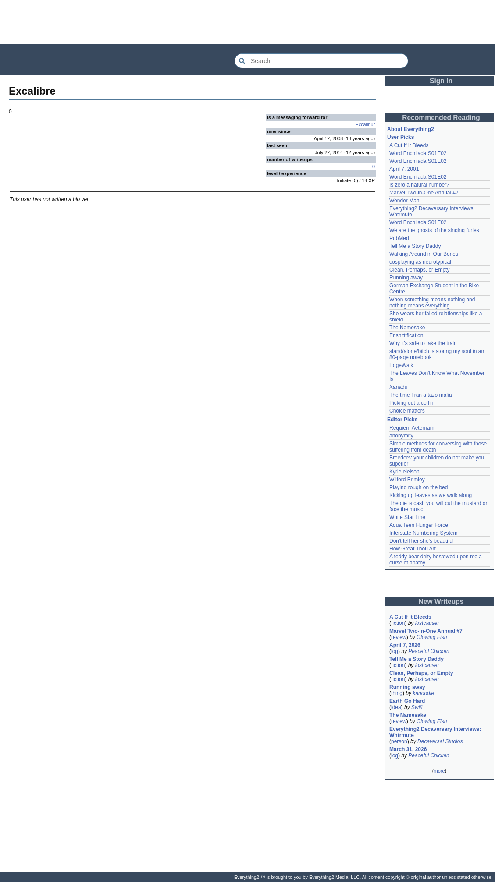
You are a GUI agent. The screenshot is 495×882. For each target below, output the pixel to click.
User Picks (400, 137)
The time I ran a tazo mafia (420, 395)
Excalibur (365, 124)
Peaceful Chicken (428, 651)
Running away (406, 278)
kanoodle (423, 693)
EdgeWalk (401, 365)
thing (396, 693)
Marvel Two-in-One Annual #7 (424, 193)
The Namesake (407, 328)
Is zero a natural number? (419, 185)
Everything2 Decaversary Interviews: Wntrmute (435, 732)
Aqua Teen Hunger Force (418, 525)
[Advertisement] (247, 22)
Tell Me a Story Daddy (415, 246)
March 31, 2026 (408, 749)
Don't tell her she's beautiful (421, 541)
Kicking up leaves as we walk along (430, 495)
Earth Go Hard (407, 701)
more (439, 770)
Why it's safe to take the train (423, 343)
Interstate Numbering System (423, 533)
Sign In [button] (441, 81)
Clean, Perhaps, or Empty (419, 270)
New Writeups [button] (441, 601)
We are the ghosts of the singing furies (434, 230)
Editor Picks (402, 419)
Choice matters (407, 411)
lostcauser (427, 623)
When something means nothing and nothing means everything (432, 302)
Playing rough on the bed (418, 487)
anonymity (401, 436)
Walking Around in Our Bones (423, 254)
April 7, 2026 (404, 645)
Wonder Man (404, 201)
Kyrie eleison (404, 472)
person (399, 741)
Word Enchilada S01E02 (418, 153)
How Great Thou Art (412, 549)
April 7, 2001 (404, 169)
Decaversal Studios (440, 741)
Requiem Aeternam (411, 428)
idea (396, 707)
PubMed (399, 238)
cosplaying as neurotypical (420, 262)
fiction (398, 623)
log (394, 651)
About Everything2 (410, 129)
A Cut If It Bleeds (408, 145)
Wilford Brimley (407, 479)
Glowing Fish (432, 637)
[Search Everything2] (321, 60)
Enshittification (406, 335)
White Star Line (407, 517)
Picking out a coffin (411, 403)
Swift (417, 707)
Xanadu (398, 387)
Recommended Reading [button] (441, 117)
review (398, 637)
